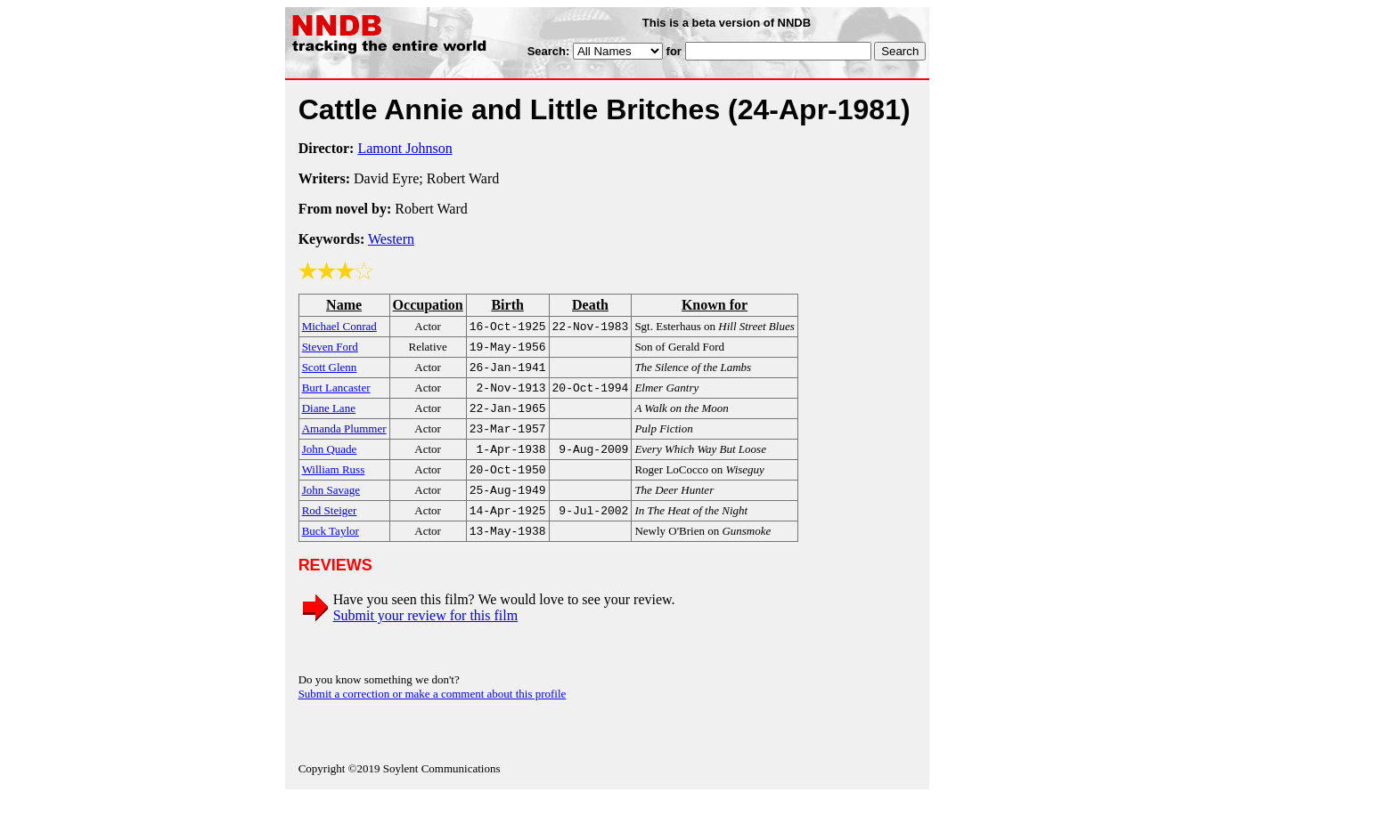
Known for (715, 304)
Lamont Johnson (404, 148)
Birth (507, 304)
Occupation (428, 304)
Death (590, 304)
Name (344, 304)
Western (391, 238)
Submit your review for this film (426, 634)
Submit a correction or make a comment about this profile (432, 713)
